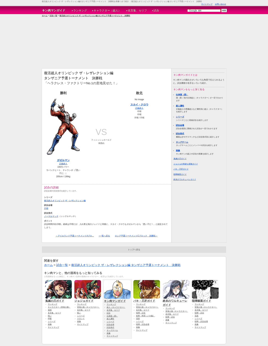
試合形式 (180, 133)
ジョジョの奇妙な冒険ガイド (185, 164)
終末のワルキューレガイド (184, 179)
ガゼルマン (63, 160)
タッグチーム (182, 142)
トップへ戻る (134, 249)
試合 (156, 10)
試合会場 (180, 125)
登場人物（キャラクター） (88, 307)
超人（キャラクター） (116, 307)
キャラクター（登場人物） (59, 307)
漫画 (50, 310)
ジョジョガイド (87, 299)
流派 (138, 318)
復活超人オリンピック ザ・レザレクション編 (65, 200)
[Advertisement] (134, 43)
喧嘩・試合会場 (142, 324)
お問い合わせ (220, 4)
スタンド (81, 318)
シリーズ (180, 117)
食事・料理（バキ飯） (145, 316)
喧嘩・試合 (140, 313)
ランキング (80, 10)
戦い (50, 316)
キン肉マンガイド (53, 10)
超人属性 (180, 106)
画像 (178, 150)
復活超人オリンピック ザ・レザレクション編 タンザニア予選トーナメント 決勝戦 (94, 16)
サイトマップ (206, 4)
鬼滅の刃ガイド (180, 159)
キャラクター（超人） (107, 10)
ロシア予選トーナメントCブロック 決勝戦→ (136, 236)
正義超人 (63, 163)
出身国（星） (182, 94)
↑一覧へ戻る (104, 236)
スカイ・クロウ (139, 104)
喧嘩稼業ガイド (180, 174)
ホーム (45, 16)
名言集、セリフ (137, 10)
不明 (46, 208)
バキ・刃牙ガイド (181, 169)
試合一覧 (53, 16)
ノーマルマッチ (51, 216)
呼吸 (50, 318)
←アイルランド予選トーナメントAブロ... (75, 236)
